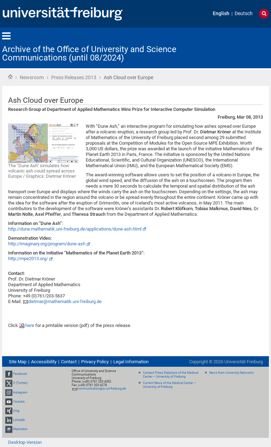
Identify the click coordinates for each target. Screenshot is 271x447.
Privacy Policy (95, 361)
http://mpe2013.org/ (28, 258)
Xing (16, 411)
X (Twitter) (20, 383)
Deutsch (244, 14)
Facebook (20, 374)
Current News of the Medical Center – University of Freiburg (169, 385)
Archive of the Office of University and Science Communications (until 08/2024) (89, 53)
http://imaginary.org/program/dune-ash (46, 243)
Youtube (19, 401)
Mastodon (20, 429)
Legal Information (131, 361)
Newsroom (32, 77)
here (30, 325)
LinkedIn (19, 420)
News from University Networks (231, 372)
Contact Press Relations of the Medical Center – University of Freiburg (170, 374)
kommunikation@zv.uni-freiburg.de (101, 388)
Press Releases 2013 (73, 77)
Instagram (20, 392)
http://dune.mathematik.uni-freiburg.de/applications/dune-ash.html (74, 229)
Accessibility (43, 361)
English (221, 14)
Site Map (17, 361)
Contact (69, 361)
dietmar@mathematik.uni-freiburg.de (65, 301)
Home (10, 76)
